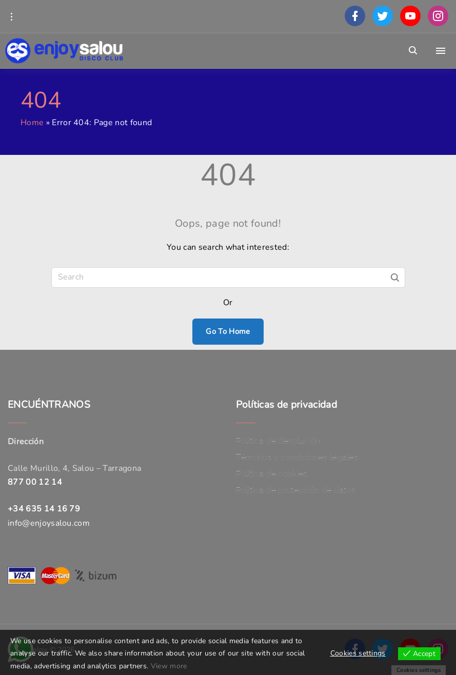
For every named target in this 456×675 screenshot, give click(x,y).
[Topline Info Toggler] (11, 16)
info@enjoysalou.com (49, 523)
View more (169, 666)
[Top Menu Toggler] (440, 50)
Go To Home (228, 331)
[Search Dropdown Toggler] (413, 50)
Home (32, 122)
